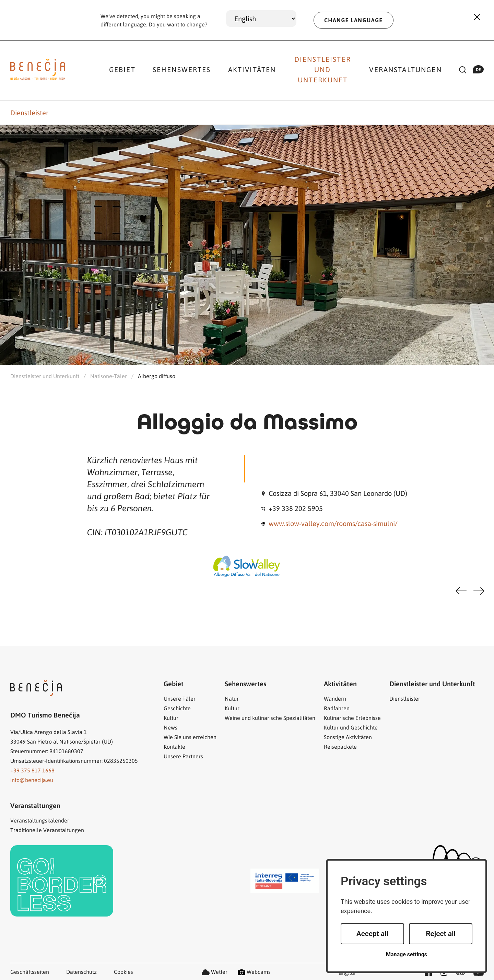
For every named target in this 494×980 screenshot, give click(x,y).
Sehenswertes (182, 69)
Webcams (254, 971)
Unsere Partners (183, 756)
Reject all (441, 934)
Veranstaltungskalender (39, 820)
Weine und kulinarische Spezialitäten (270, 717)
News (170, 727)
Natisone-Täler (108, 376)
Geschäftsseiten (29, 971)
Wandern (335, 698)
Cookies (123, 971)
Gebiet (122, 69)
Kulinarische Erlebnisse (352, 717)
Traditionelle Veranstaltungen (47, 829)
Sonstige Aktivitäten (348, 736)
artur (347, 973)
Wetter (214, 971)
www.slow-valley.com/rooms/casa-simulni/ (333, 523)
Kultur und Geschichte (351, 727)
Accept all (372, 934)
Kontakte (174, 746)
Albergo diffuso (156, 376)
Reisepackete (340, 746)
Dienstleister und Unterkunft (322, 69)
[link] (61, 881)
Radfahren (337, 708)
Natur (232, 698)
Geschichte (177, 708)
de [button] (478, 69)
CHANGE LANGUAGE (353, 20)
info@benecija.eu (31, 779)
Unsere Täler (180, 698)
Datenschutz (81, 971)
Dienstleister (29, 112)
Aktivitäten (252, 69)
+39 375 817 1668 (32, 770)
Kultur (171, 717)
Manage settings (406, 954)
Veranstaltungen (405, 69)
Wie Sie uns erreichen (190, 736)
